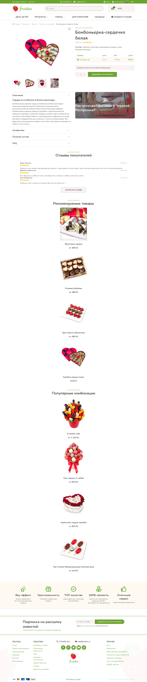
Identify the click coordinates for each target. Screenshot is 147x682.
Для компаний (80, 17)
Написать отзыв (73, 190)
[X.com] (73, 647)
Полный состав (20, 136)
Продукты (42, 17)
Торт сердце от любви (73, 478)
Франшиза (111, 648)
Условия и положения (38, 658)
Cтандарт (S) (85, 60)
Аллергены (18, 130)
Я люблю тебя (73, 434)
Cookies (36, 666)
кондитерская (18, 651)
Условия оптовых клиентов (118, 655)
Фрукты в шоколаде (46, 24)
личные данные (88, 626)
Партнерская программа (117, 651)
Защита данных (40, 663)
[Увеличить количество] (84, 74)
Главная (16, 24)
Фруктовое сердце (73, 244)
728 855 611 (65, 2)
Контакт (32, 2)
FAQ (14, 143)
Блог (108, 645)
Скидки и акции (121, 17)
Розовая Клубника (73, 288)
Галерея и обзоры (114, 658)
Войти (107, 2)
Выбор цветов (113, 664)
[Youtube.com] (79, 647)
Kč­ (132, 2)
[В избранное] (69, 29)
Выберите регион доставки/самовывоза (93, 68)
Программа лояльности (38, 649)
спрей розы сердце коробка (73, 522)
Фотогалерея (17, 661)
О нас (14, 645)
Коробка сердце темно (73, 377)
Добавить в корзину (102, 74)
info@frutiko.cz (80, 2)
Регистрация (118, 2)
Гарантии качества (41, 669)
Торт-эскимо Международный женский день (73, 567)
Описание (17, 95)
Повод (60, 17)
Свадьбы (100, 17)
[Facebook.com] (63, 647)
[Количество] (81, 74)
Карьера (16, 655)
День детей (22, 17)
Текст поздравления (115, 661)
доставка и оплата (19, 2)
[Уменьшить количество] (77, 74)
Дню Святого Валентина (73, 333)
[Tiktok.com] (84, 647)
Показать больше (83, 49)
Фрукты (34, 24)
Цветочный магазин (20, 648)
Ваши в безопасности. (92, 626)
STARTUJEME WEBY (126, 679)
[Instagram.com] (68, 647)
